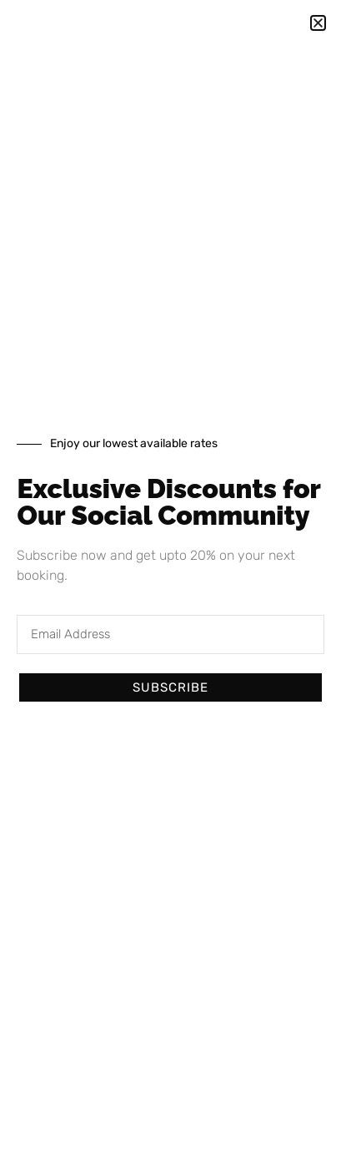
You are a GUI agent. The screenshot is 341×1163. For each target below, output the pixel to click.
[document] (170, 581)
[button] (318, 23)
